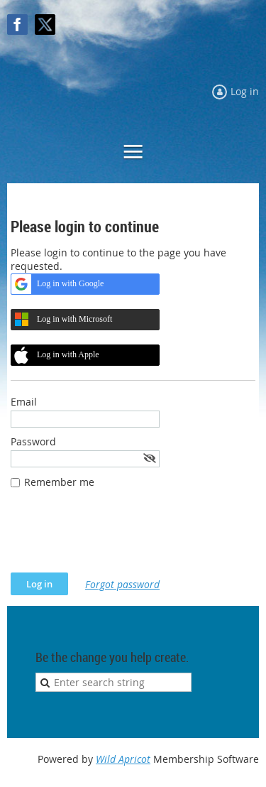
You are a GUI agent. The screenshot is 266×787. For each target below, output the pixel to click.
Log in (245, 91)
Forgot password (122, 584)
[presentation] (118, 537)
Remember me (59, 482)
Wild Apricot (123, 759)
